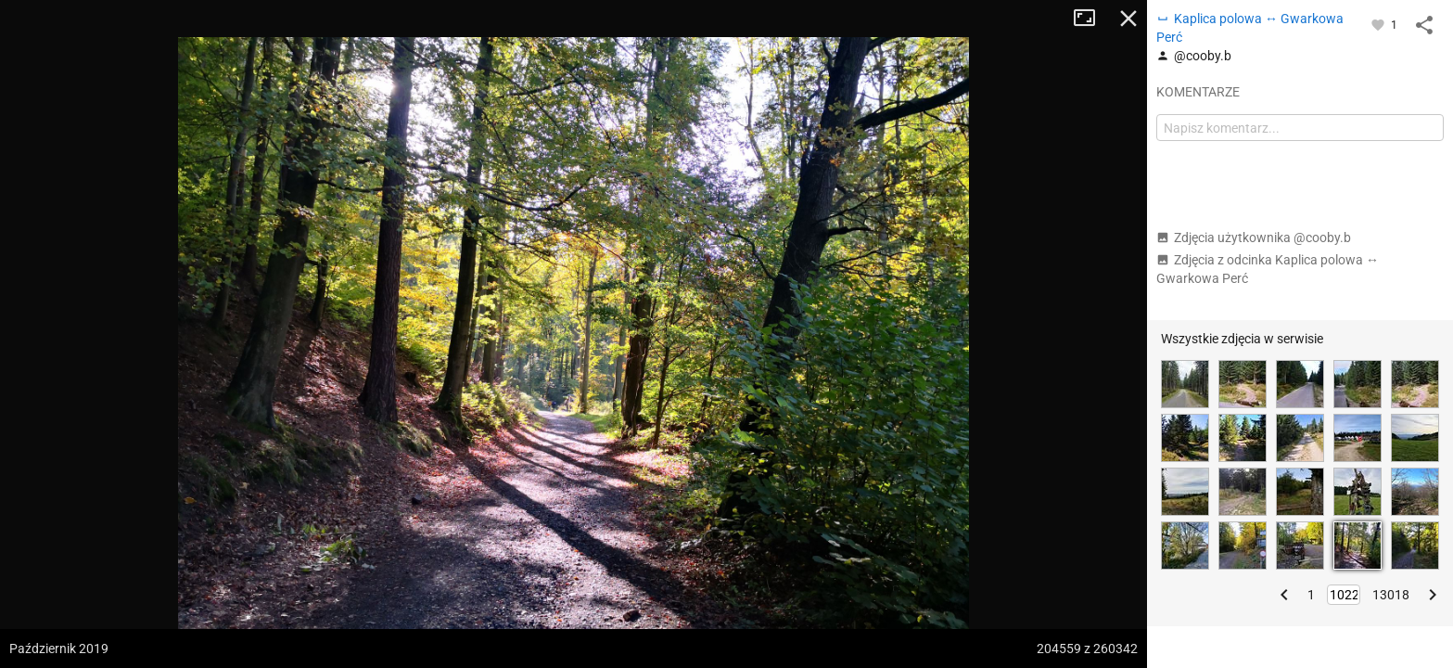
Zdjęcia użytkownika (1253, 237)
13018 (1390, 594)
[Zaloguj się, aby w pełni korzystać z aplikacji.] (1379, 24)
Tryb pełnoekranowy (1091, 18)
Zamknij (1128, 18)
